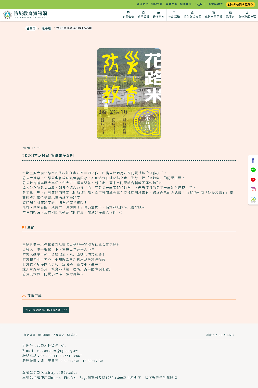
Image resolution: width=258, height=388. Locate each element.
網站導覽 (157, 4)
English (200, 4)
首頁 (31, 28)
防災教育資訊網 (25, 15)
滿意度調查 (215, 4)
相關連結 (186, 4)
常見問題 (171, 4)
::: (133, 4)
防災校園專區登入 (240, 4)
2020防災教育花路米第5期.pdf (46, 310)
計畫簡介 (142, 4)
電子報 (46, 28)
